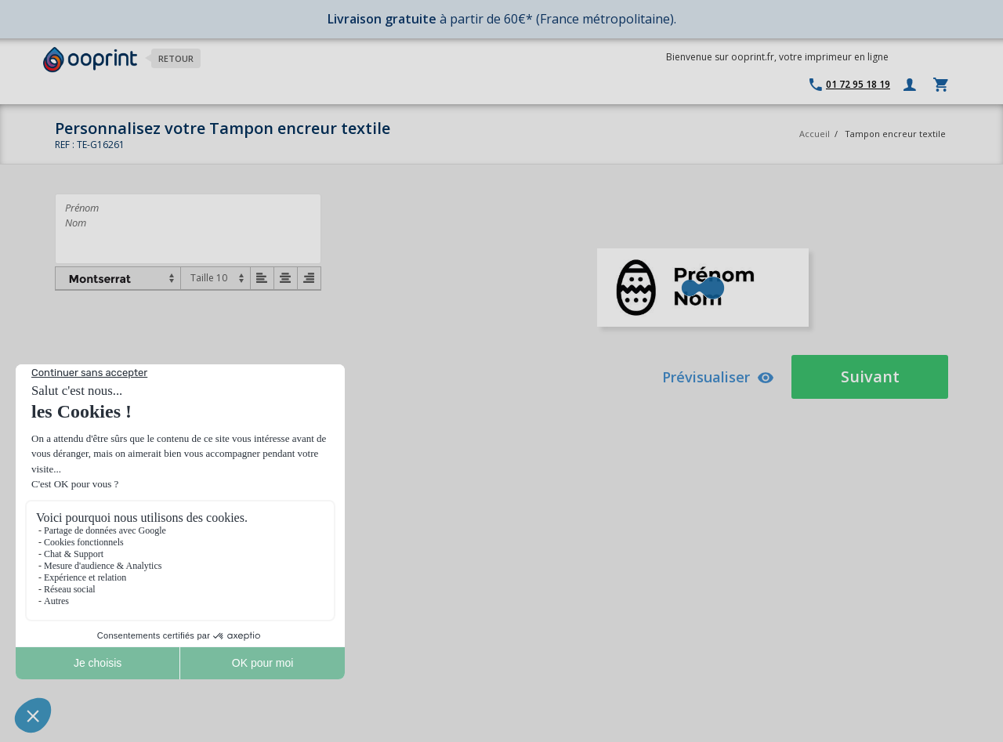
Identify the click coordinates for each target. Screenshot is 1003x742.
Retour (176, 58)
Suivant (870, 376)
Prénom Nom (188, 229)
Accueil (814, 133)
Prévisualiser (718, 376)
